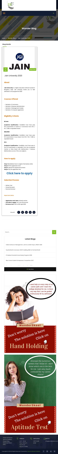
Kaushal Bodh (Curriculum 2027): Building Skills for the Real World (23, 250)
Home (3, 38)
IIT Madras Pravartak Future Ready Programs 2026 (19, 255)
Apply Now (32, 69)
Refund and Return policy (7, 443)
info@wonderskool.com (52, 441)
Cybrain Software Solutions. (33, 451)
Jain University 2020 (13, 76)
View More (30, 269)
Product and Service (7, 437)
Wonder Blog (12, 38)
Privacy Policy (6, 441)
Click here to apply (20, 173)
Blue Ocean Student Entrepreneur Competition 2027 (20, 260)
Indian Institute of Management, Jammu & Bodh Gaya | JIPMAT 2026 (24, 244)
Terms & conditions (7, 439)
